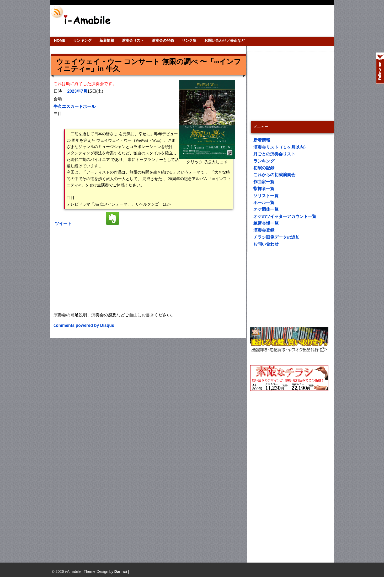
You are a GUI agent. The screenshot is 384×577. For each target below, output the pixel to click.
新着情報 (106, 40)
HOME (59, 40)
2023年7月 (77, 91)
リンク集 (189, 40)
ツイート (63, 223)
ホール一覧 (263, 202)
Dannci (120, 571)
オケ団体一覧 (266, 209)
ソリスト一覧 (266, 195)
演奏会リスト (133, 40)
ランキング (82, 40)
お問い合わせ (266, 244)
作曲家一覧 (263, 182)
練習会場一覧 (266, 223)
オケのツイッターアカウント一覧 (284, 216)
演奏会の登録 (163, 40)
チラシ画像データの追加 (276, 237)
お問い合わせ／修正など (224, 40)
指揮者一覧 (263, 188)
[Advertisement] (227, 21)
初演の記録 (263, 168)
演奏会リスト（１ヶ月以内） (280, 147)
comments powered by (84, 325)
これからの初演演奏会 (274, 174)
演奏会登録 (263, 230)
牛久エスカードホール (74, 106)
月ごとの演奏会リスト (274, 154)
